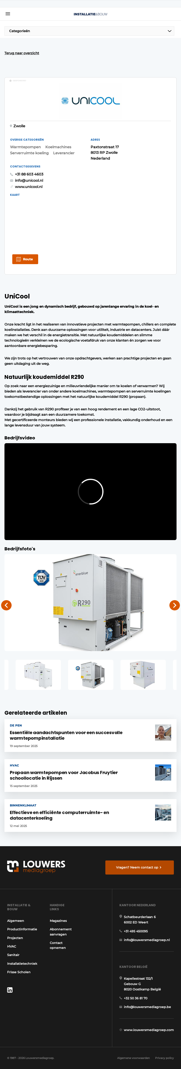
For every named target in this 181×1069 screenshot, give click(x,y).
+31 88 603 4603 (29, 174)
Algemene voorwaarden (133, 1058)
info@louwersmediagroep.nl (147, 940)
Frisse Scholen (19, 972)
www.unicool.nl (28, 187)
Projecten (15, 938)
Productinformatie (22, 929)
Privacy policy (164, 1058)
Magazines (58, 921)
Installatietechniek (22, 964)
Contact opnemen (58, 945)
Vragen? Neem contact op (137, 867)
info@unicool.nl (29, 180)
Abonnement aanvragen (61, 931)
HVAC (11, 946)
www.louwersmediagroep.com (149, 1030)
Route (28, 259)
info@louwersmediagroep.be (147, 1007)
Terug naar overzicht (21, 53)
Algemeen (15, 921)
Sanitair (13, 955)
